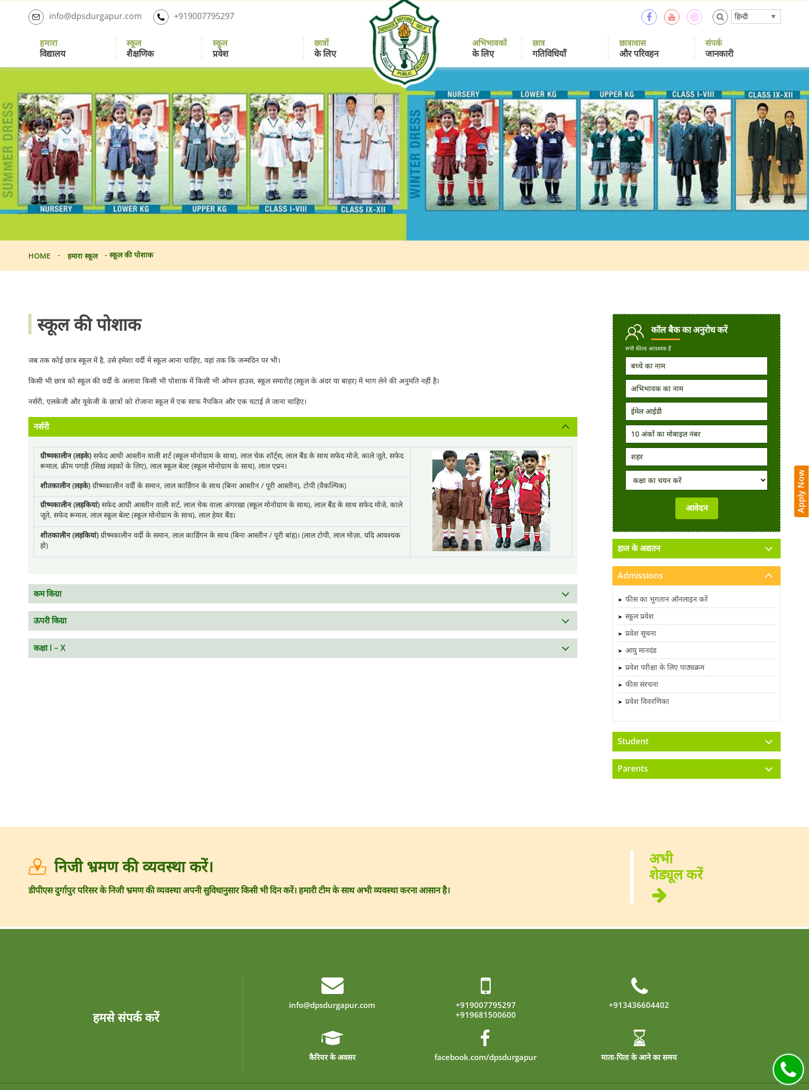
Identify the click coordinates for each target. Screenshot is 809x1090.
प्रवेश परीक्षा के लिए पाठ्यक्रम (664, 679)
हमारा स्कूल (83, 266)
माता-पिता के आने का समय (639, 1070)
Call (788, 1069)
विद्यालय (53, 54)
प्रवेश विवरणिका (647, 713)
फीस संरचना (641, 696)
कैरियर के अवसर (332, 1070)
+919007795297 (193, 22)
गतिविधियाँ (549, 54)
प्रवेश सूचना (640, 645)
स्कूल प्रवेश (639, 628)
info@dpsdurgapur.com (85, 22)
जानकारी (719, 54)
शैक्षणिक (140, 54)
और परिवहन (638, 54)
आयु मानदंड (640, 662)
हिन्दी (741, 22)
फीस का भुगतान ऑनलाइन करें (666, 611)
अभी (715, 889)
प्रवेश (221, 54)
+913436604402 (639, 1018)
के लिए (325, 54)
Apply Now (801, 486)
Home (39, 266)
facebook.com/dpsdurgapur (485, 1070)
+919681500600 (486, 1028)
